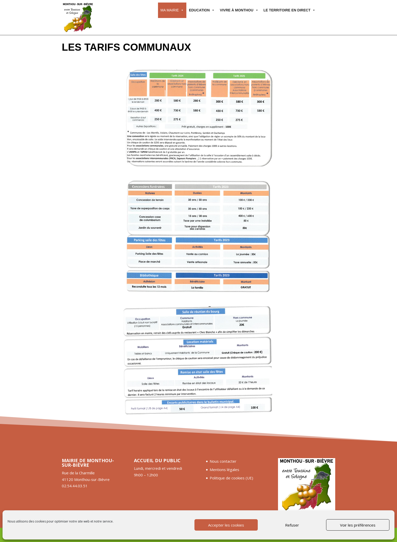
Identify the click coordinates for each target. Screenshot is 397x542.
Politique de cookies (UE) (231, 477)
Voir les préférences (357, 525)
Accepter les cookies (226, 525)
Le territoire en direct (290, 10)
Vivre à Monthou (239, 10)
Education (202, 10)
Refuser (292, 525)
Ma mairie (172, 10)
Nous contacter (223, 461)
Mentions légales (224, 469)
